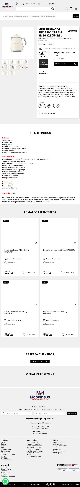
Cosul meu (57, 449)
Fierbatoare (42, 40)
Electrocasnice (51, 16)
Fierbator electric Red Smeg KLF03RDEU (59, 250)
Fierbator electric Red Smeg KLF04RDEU (15, 313)
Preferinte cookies (8, 476)
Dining (6, 16)
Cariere (4, 471)
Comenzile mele (59, 451)
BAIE (15, 16)
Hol (30, 16)
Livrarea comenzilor (34, 446)
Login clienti (57, 444)
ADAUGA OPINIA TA (40, 361)
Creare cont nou (59, 442)
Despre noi (5, 467)
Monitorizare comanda (35, 451)
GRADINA (46, 16)
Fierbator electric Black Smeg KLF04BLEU (55, 313)
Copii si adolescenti (36, 16)
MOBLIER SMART (19, 16)
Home (40, 38)
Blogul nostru (6, 472)
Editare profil (57, 453)
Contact (4, 474)
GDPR (29, 454)
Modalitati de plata (34, 444)
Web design (66, 484)
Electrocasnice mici (64, 38)
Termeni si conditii (34, 447)
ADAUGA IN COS (60, 64)
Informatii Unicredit (34, 456)
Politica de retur (33, 453)
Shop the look (76, 16)
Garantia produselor (35, 449)
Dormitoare (25, 16)
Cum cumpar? (32, 442)
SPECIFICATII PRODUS (49, 113)
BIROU (42, 16)
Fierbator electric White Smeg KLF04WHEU (16, 251)
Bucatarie (11, 16)
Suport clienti (6, 469)
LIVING (3, 16)
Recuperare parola (60, 446)
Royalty (76, 484)
